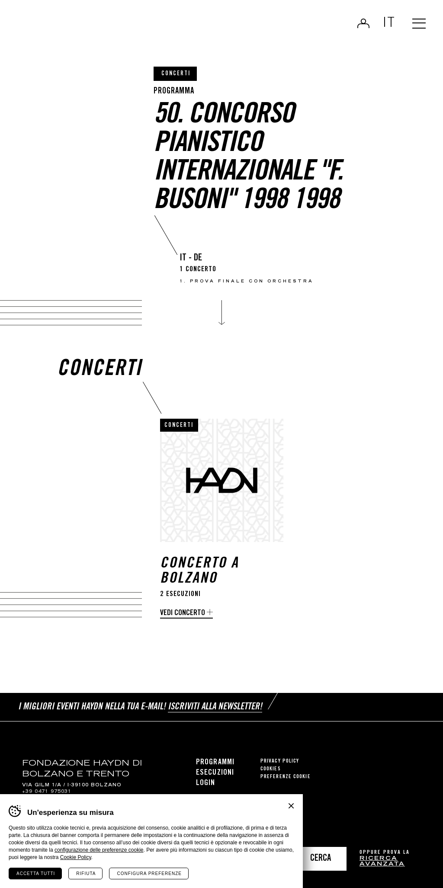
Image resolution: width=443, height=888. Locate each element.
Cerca (320, 858)
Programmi (215, 762)
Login (361, 24)
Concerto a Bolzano (199, 572)
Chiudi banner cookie (291, 805)
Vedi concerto (182, 613)
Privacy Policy (279, 760)
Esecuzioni (215, 772)
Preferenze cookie (285, 776)
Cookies (270, 768)
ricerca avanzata (382, 862)
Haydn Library (89, 27)
